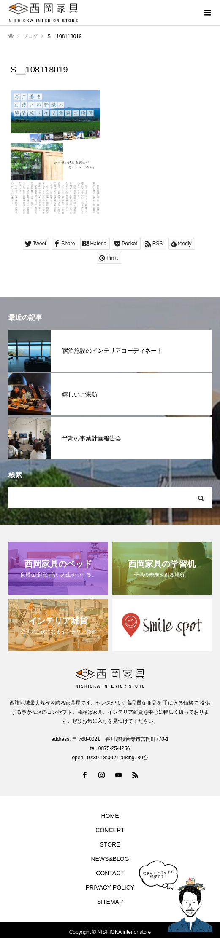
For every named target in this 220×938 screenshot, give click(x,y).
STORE (110, 844)
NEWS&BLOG (110, 858)
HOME (110, 815)
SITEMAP (110, 901)
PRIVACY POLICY (110, 887)
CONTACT (110, 873)
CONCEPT (109, 830)
